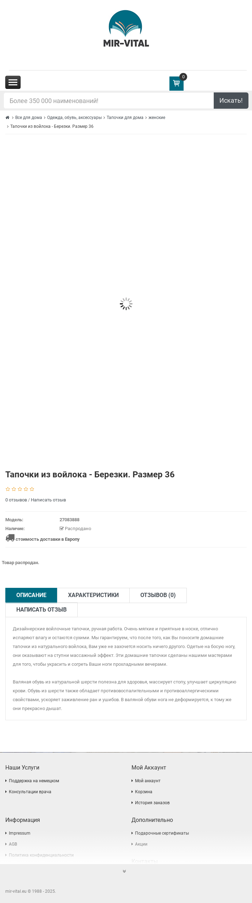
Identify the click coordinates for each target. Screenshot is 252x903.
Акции (141, 844)
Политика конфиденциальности (41, 855)
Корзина (143, 791)
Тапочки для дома (125, 117)
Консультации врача (30, 791)
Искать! (231, 100)
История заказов (152, 802)
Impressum (19, 833)
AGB (13, 844)
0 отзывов (16, 499)
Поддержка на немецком (34, 780)
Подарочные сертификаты (162, 833)
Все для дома (28, 117)
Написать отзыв (48, 499)
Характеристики (93, 595)
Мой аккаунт (148, 780)
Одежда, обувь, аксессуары (74, 117)
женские (157, 117)
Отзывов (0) (158, 595)
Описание (31, 595)
